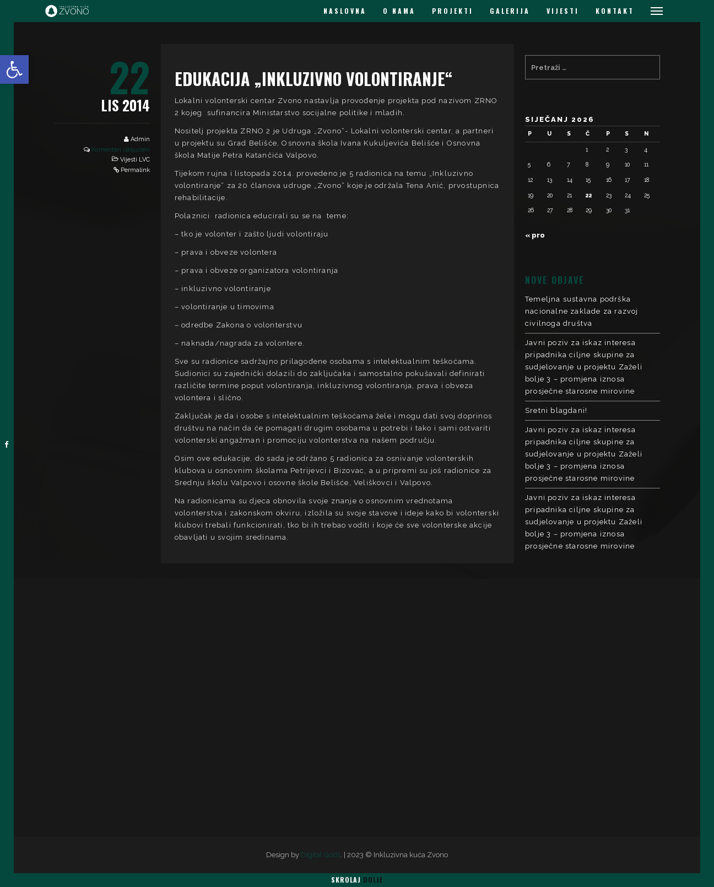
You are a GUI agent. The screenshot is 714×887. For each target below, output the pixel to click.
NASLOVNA (344, 10)
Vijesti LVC (135, 159)
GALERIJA (510, 10)
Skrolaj (357, 879)
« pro (535, 235)
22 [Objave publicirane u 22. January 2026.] (589, 195)
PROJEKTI (452, 10)
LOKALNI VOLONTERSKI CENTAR (605, 582)
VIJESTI (563, 10)
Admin (140, 139)
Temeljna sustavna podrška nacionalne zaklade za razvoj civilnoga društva (582, 311)
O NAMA (399, 10)
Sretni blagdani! (556, 410)
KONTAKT (615, 10)
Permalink (135, 170)
